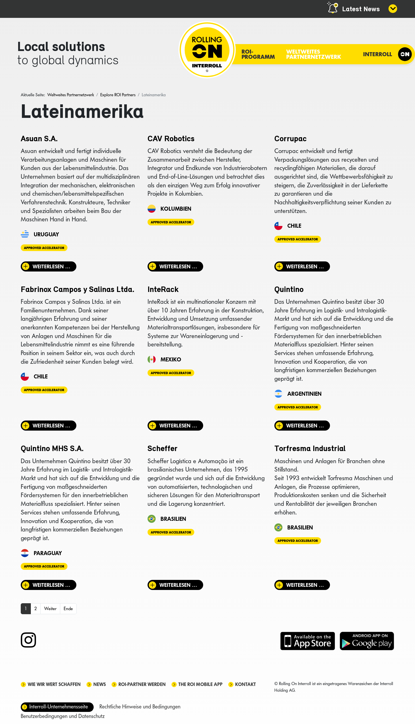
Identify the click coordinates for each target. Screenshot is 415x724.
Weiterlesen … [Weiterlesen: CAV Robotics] (178, 266)
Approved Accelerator (44, 248)
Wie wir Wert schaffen (54, 684)
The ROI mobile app (200, 684)
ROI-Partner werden (142, 684)
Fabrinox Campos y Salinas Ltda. (77, 290)
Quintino (288, 290)
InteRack (163, 290)
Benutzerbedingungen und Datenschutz (63, 716)
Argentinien (304, 393)
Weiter (50, 609)
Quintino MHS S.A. (52, 449)
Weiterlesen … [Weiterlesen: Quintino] (305, 425)
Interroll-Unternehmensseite (58, 706)
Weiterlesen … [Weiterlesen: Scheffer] (178, 585)
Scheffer (163, 449)
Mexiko (171, 359)
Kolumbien (176, 208)
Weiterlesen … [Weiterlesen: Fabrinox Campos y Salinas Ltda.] (51, 425)
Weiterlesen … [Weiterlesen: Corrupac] (305, 266)
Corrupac (290, 139)
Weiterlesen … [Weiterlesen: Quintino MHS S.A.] (51, 585)
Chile (294, 225)
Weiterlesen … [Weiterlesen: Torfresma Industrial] (305, 585)
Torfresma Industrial (310, 449)
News (99, 684)
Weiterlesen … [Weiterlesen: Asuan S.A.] (51, 266)
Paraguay (48, 553)
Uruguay (46, 234)
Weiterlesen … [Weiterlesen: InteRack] (178, 425)
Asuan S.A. (39, 139)
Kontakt (245, 684)
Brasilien (173, 518)
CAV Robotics (171, 139)
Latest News (361, 9)
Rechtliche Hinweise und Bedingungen (139, 706)
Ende (68, 609)
